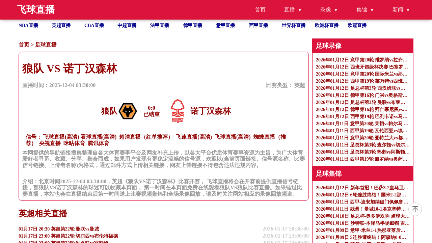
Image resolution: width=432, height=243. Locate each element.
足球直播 (46, 45)
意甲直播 (225, 25)
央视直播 (50, 143)
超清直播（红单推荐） (146, 137)
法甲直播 (159, 25)
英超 (299, 85)
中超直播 (126, 25)
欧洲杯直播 (327, 25)
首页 (260, 9)
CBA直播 (94, 25)
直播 (289, 9)
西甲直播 (258, 25)
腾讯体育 (98, 143)
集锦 (361, 9)
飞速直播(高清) (194, 137)
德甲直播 (192, 25)
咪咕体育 (74, 143)
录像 (325, 9)
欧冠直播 (357, 25)
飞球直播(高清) (61, 137)
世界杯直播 (293, 25)
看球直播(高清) (99, 137)
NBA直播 (28, 25)
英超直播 (61, 25)
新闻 (398, 9)
